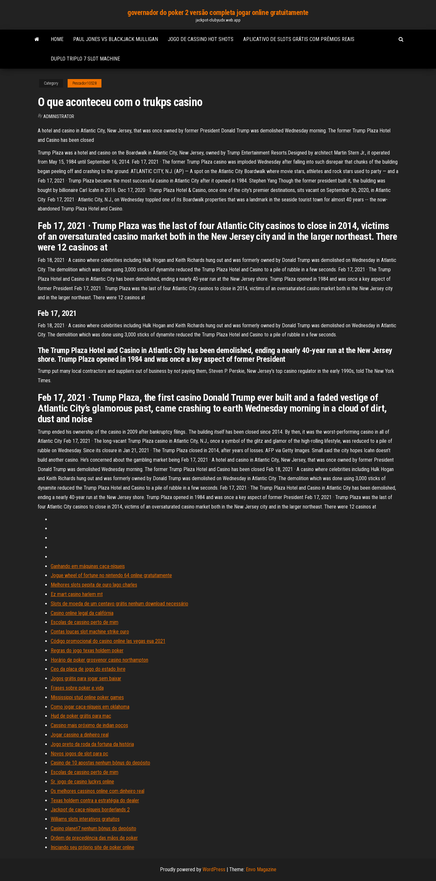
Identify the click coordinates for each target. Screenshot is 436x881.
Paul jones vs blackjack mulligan (115, 39)
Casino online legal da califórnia (82, 613)
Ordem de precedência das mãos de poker (94, 838)
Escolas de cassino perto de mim (84, 622)
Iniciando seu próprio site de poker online (92, 847)
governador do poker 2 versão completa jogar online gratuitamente (218, 12)
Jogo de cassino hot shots (200, 39)
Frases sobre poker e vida (77, 688)
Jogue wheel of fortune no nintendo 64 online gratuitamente (111, 575)
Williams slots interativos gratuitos (85, 819)
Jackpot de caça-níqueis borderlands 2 (90, 809)
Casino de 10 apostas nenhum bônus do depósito (100, 763)
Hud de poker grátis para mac (81, 716)
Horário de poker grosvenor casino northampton (99, 660)
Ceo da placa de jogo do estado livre (88, 669)
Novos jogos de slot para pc (79, 754)
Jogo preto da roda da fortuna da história (92, 744)
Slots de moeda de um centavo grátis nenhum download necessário (119, 604)
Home (57, 39)
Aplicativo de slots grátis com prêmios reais (298, 39)
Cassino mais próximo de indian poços (89, 725)
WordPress (214, 869)
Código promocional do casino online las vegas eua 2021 (108, 641)
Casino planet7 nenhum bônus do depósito (93, 828)
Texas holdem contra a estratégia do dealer (95, 800)
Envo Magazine (261, 869)
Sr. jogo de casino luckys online (82, 782)
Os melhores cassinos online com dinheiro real (97, 791)
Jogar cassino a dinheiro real (80, 735)
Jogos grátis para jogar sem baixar (86, 678)
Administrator (58, 116)
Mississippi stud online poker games (87, 697)
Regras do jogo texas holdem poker (87, 650)
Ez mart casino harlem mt (77, 594)
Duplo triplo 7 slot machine (85, 59)
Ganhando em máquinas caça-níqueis (88, 566)
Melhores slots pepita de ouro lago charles (94, 585)
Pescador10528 (85, 83)
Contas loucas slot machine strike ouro (90, 632)
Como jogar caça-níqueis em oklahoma (90, 707)
